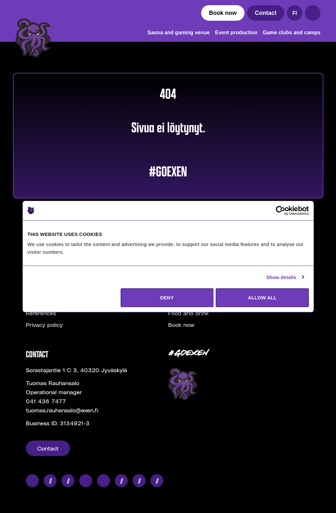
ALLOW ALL (262, 297)
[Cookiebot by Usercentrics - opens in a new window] (280, 210)
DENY (167, 297)
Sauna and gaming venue (178, 32)
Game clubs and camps (291, 32)
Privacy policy (44, 324)
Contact (265, 13)
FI (294, 13)
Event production (236, 32)
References (41, 312)
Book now (223, 13)
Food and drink (188, 312)
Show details (281, 277)
